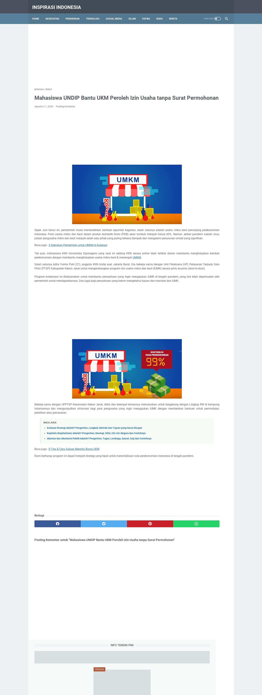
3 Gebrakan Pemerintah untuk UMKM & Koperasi (78, 258)
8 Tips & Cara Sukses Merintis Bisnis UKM (74, 479)
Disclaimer (148, 679)
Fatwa (148, 13)
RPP (196, 384)
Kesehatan (54, 13)
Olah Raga (209, 378)
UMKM (61, 275)
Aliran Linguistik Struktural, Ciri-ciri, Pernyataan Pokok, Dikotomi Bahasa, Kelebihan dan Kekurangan (202, 312)
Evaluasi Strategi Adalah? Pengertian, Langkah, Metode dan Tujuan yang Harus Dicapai (94, 457)
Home (37, 13)
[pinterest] (115, 557)
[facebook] (50, 557)
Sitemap (161, 679)
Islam (134, 13)
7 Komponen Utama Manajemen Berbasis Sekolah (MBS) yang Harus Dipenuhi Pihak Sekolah (201, 262)
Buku (162, 13)
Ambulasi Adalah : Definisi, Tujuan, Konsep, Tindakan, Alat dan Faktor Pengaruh (200, 188)
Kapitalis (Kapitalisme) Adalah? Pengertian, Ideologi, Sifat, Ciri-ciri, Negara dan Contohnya (96, 463)
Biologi (192, 365)
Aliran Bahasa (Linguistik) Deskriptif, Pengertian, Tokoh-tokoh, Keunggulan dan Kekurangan (201, 287)
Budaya (214, 365)
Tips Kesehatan (134, 689)
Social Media (209, 384)
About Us (101, 679)
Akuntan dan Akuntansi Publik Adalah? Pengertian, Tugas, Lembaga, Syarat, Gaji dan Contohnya (99, 468)
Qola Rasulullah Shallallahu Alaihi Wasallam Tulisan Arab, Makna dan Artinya (201, 238)
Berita (175, 13)
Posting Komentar (65, 111)
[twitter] (83, 557)
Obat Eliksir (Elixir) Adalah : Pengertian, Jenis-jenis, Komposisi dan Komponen (200, 213)
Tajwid (181, 391)
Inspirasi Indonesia (58, 4)
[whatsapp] (148, 557)
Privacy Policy (132, 679)
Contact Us (115, 679)
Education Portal (116, 689)
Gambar (203, 372)
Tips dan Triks (210, 391)
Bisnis (203, 365)
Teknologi (95, 13)
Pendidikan (75, 13)
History (215, 372)
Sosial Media (116, 13)
